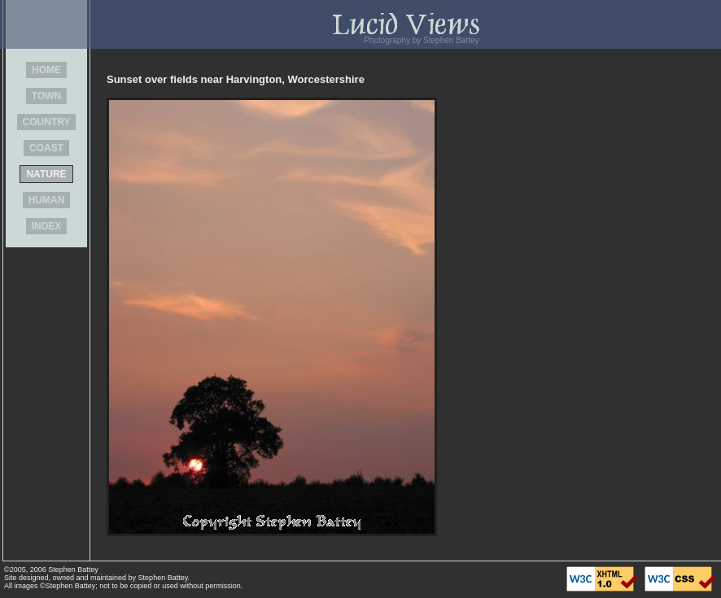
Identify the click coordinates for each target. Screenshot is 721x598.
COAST (46, 148)
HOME (46, 70)
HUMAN (46, 200)
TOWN (46, 96)
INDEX (47, 226)
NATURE (46, 174)
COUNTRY (47, 122)
